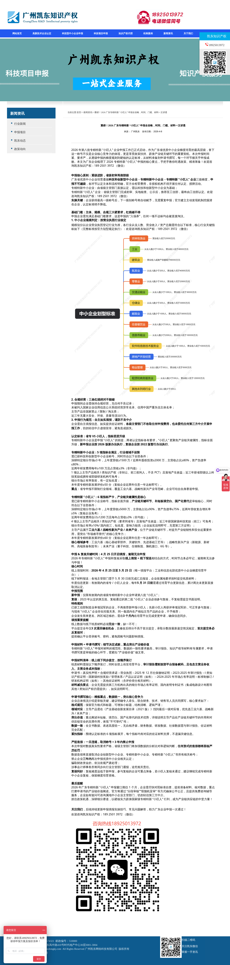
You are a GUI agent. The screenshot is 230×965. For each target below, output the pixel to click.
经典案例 (148, 33)
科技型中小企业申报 (72, 33)
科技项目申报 (101, 33)
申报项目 (20, 132)
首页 (79, 112)
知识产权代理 (126, 33)
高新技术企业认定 (42, 33)
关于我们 (188, 33)
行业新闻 (20, 123)
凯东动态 (20, 140)
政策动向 (20, 149)
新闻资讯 (168, 33)
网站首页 (17, 33)
